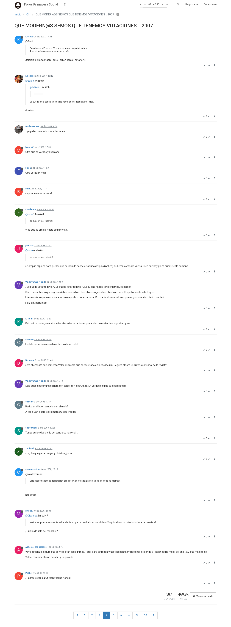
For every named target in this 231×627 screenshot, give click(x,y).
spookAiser (31, 428)
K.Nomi (29, 318)
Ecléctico (30, 76)
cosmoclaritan (32, 469)
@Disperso (31, 515)
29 (136, 615)
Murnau (29, 511)
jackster (29, 245)
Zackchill (29, 448)
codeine (29, 339)
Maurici (29, 147)
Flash (28, 168)
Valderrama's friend (35, 282)
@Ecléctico (35, 87)
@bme (29, 214)
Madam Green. (32, 126)
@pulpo (29, 80)
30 (145, 615)
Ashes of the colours (36, 547)
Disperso (30, 360)
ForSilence (30, 209)
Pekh (27, 573)
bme (27, 188)
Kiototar (29, 36)
